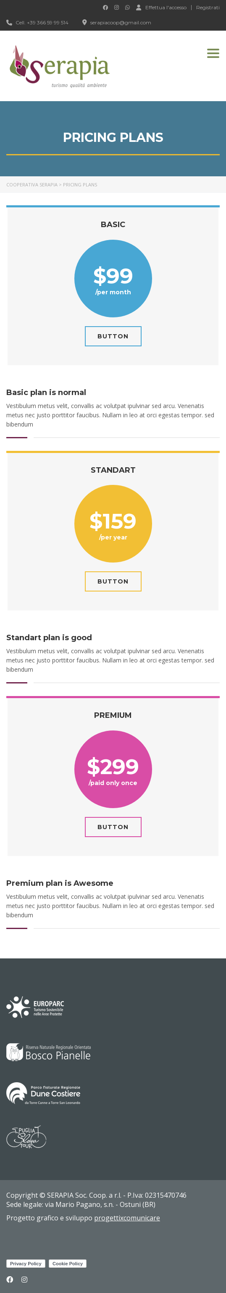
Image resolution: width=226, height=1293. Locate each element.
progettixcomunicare (127, 1217)
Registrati (208, 7)
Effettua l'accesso (161, 7)
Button (113, 336)
